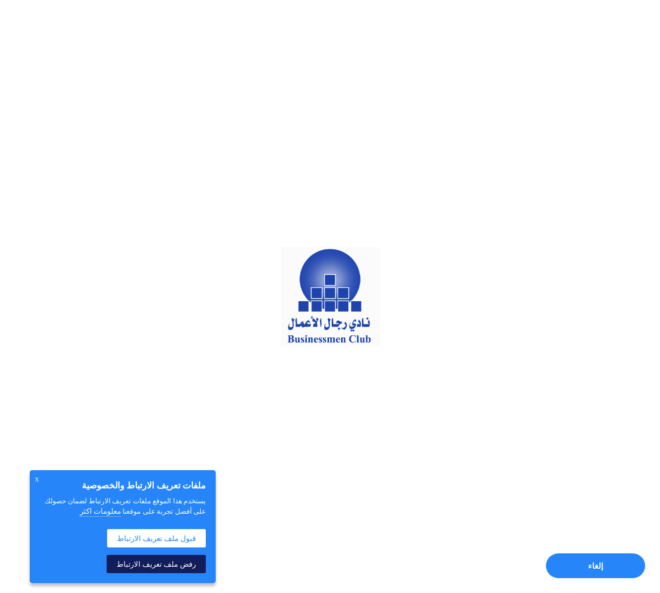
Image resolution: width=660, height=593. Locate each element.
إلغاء (595, 566)
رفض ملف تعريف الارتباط (156, 564)
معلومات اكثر (100, 511)
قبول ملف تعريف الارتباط (156, 538)
